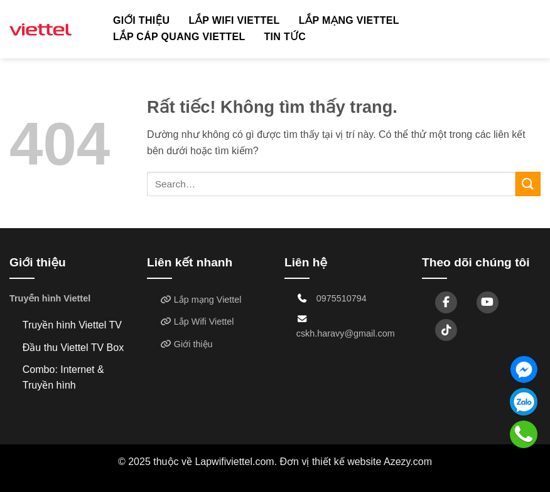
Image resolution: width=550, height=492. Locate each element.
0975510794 (341, 298)
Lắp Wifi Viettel (233, 21)
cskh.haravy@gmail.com (345, 333)
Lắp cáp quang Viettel (179, 37)
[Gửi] (528, 184)
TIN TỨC (285, 37)
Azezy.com (408, 461)
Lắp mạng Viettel (349, 21)
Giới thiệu (141, 21)
